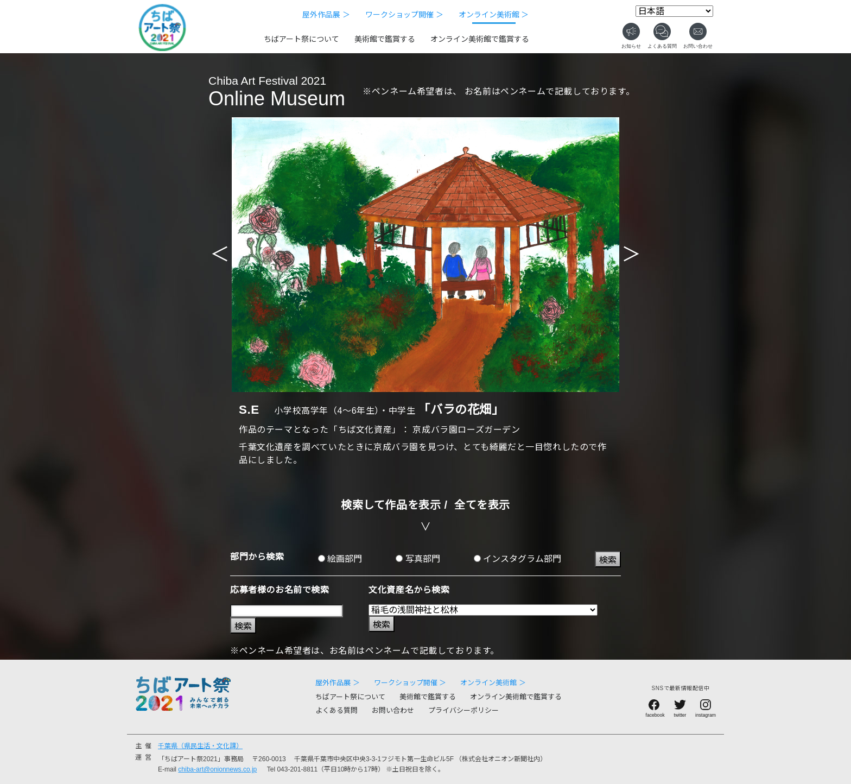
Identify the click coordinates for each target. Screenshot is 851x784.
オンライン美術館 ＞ (494, 14)
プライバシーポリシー (463, 710)
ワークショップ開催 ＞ (404, 14)
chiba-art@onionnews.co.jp (217, 769)
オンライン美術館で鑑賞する (479, 39)
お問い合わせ (393, 710)
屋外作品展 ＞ (326, 14)
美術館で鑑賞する (384, 39)
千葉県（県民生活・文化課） (200, 746)
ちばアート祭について (301, 39)
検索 (608, 560)
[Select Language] (674, 11)
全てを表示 (482, 505)
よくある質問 (336, 710)
